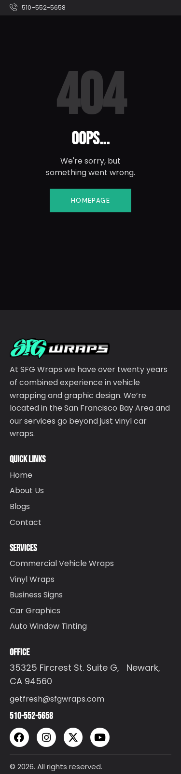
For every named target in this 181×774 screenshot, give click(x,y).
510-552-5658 (31, 716)
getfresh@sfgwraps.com (57, 699)
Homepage (90, 200)
